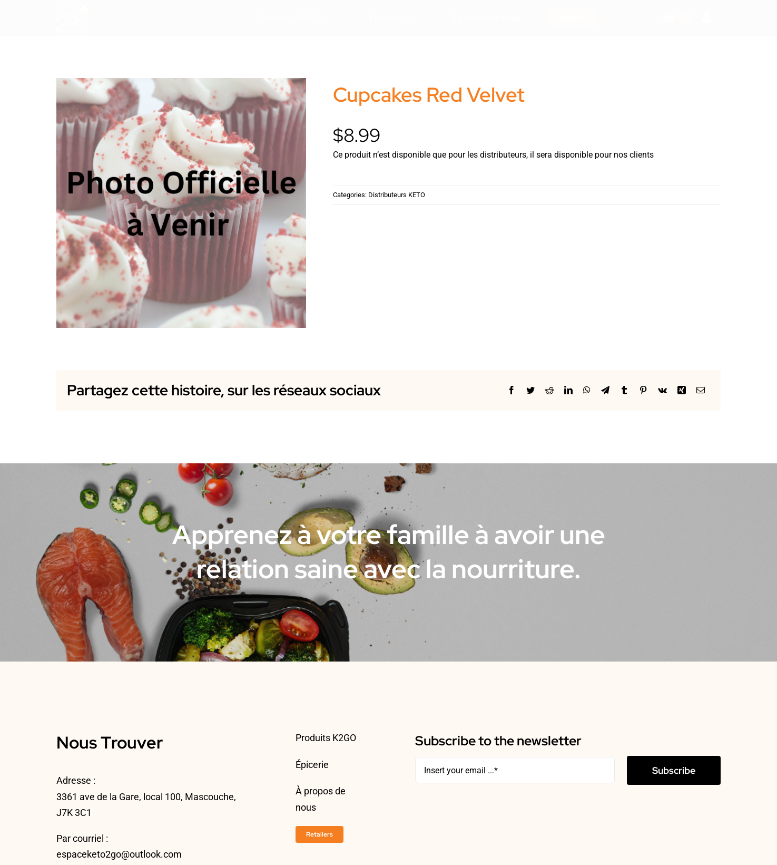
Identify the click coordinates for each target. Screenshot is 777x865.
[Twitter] (530, 390)
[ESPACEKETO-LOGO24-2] (72, 7)
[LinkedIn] (568, 390)
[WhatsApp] (587, 390)
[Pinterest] (643, 390)
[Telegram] (605, 390)
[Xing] (681, 390)
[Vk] (662, 390)
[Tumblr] (624, 390)
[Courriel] (700, 390)
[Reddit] (549, 390)
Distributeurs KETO (396, 195)
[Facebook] (511, 390)
